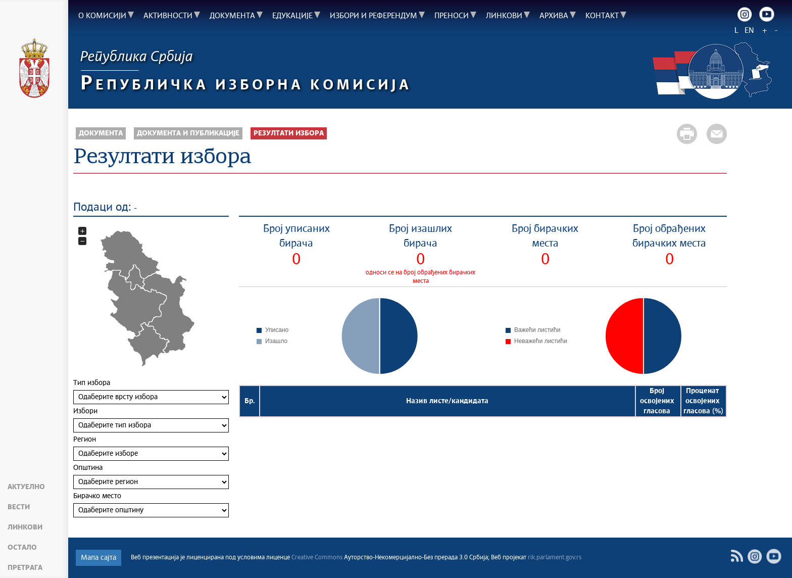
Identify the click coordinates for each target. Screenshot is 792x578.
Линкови (25, 527)
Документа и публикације (188, 133)
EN (749, 30)
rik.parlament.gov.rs (554, 558)
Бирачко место (151, 505)
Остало (22, 547)
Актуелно (26, 487)
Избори (151, 420)
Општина (151, 476)
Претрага (25, 567)
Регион (151, 448)
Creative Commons (316, 558)
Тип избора (151, 391)
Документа (101, 133)
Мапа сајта (98, 557)
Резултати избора (289, 133)
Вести (19, 507)
